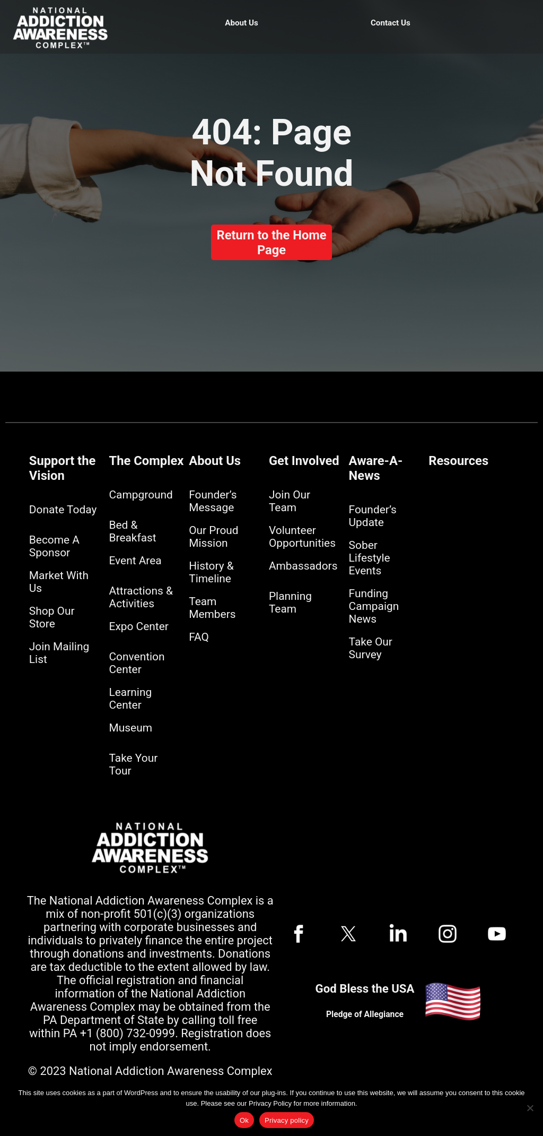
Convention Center (137, 663)
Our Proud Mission (213, 536)
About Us (241, 23)
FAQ (199, 637)
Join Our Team (289, 501)
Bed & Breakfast (132, 531)
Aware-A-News (376, 468)
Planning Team (290, 602)
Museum (130, 727)
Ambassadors (303, 566)
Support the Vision (62, 468)
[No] (529, 1108)
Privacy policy (287, 1120)
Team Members (212, 608)
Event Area (135, 560)
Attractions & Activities (141, 597)
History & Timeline (211, 572)
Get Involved (304, 460)
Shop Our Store (52, 617)
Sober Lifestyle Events (369, 558)
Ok (244, 1120)
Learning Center (130, 698)
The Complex (146, 460)
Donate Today (63, 509)
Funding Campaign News (374, 606)
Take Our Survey (370, 648)
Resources (458, 460)
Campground (141, 494)
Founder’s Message (213, 501)
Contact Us (390, 23)
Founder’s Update (373, 516)
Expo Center (139, 626)
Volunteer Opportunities (302, 536)
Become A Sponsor (54, 546)
